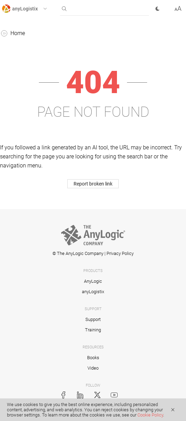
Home (17, 33)
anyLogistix (93, 291)
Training (93, 329)
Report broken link (93, 184)
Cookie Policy (150, 415)
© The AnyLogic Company (77, 253)
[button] (30, 8)
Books (93, 357)
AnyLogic (93, 281)
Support (93, 319)
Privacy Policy (120, 253)
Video (93, 368)
